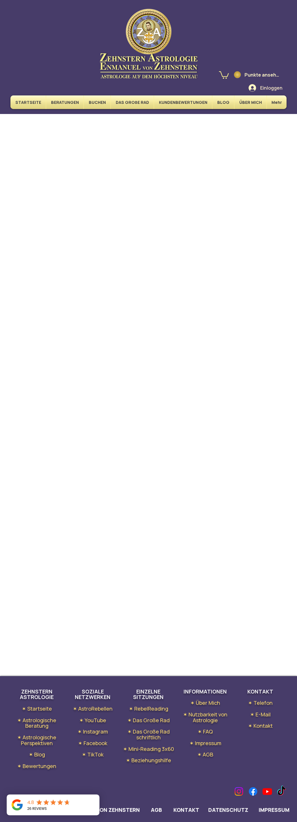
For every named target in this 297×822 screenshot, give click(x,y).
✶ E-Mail (260, 714)
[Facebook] (253, 791)
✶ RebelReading (148, 708)
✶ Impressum (205, 743)
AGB (156, 809)
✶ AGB (205, 754)
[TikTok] (281, 791)
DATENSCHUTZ (228, 809)
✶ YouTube (92, 720)
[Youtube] (267, 791)
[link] (224, 74)
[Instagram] (239, 791)
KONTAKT (186, 809)
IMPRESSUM (274, 809)
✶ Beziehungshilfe (148, 760)
